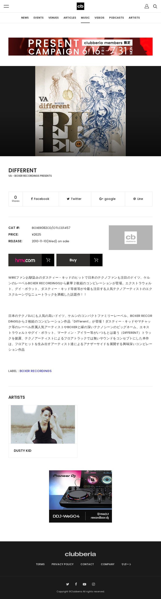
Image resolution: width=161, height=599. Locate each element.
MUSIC (85, 17)
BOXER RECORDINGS (36, 371)
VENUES (53, 17)
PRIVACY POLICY (63, 564)
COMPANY (107, 564)
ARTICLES (70, 17)
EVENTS (39, 17)
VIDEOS (99, 17)
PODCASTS (116, 17)
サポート (126, 564)
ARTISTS (134, 17)
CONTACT (87, 564)
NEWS (25, 17)
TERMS (40, 564)
